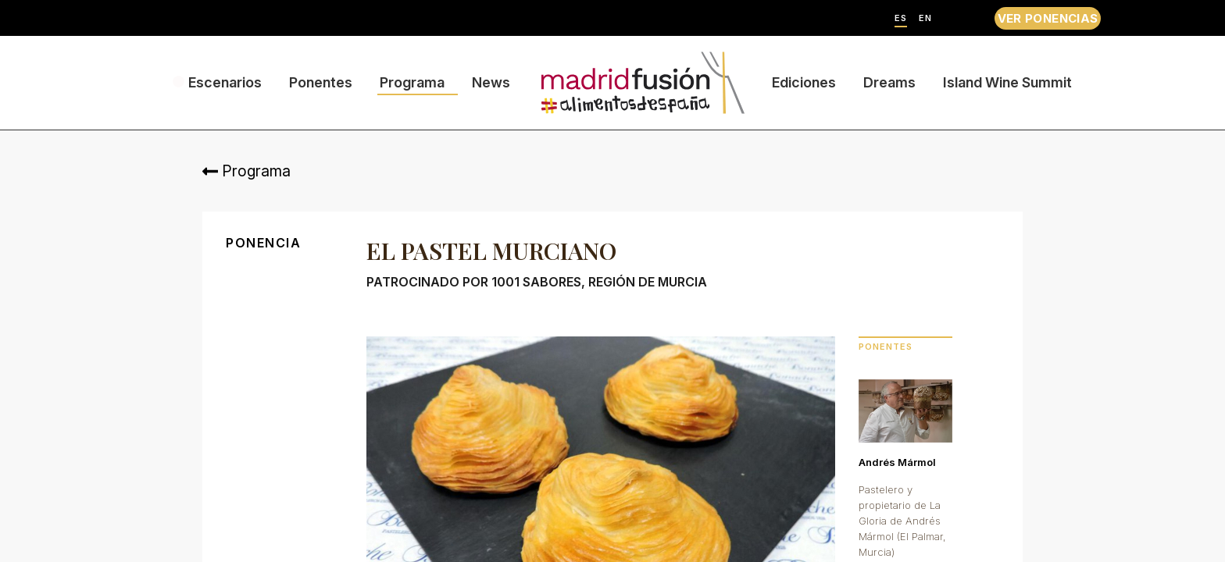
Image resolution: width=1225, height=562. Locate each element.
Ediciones (804, 82)
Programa (412, 82)
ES (901, 18)
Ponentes (320, 82)
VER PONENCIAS (1048, 18)
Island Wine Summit (1007, 82)
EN (925, 18)
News (491, 82)
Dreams (889, 82)
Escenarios (225, 82)
